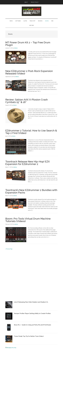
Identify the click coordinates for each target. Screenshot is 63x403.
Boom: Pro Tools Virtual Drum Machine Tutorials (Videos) (28, 220)
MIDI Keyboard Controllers (11, 375)
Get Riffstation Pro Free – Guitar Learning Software (31, 347)
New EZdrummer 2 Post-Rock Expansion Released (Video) (29, 72)
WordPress (44, 398)
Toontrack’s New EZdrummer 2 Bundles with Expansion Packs (31, 191)
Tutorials (7, 372)
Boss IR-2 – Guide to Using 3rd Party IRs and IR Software (32, 325)
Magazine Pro (28, 398)
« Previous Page (8, 248)
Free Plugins (8, 367)
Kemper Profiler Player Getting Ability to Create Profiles (32, 313)
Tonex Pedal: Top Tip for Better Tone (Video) (29, 336)
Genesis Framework (37, 398)
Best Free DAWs (9, 364)
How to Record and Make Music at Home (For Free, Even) (19, 362)
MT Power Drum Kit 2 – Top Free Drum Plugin (27, 43)
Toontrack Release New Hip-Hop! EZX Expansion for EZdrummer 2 (27, 162)
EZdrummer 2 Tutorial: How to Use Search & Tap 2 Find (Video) (31, 131)
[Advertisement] (15, 277)
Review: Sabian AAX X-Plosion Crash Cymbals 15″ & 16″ (26, 101)
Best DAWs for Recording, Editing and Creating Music (18, 378)
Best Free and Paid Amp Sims (12, 370)
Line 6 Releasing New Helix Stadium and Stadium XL (31, 302)
